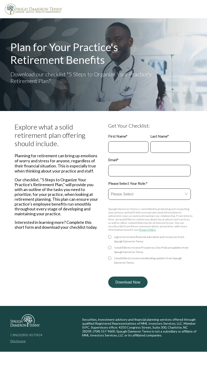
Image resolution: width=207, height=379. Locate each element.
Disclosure (18, 341)
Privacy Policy (147, 229)
